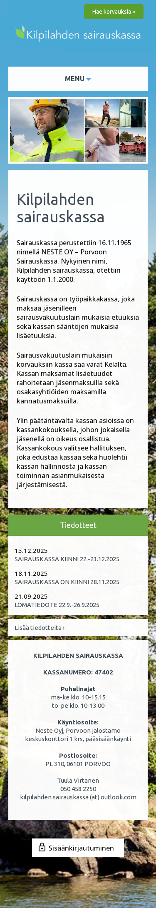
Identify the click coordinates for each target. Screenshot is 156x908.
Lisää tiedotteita (39, 627)
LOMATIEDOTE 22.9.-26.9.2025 (57, 604)
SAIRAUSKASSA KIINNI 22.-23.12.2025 (67, 558)
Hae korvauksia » (113, 11)
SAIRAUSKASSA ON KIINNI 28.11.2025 (67, 581)
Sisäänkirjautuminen (81, 848)
